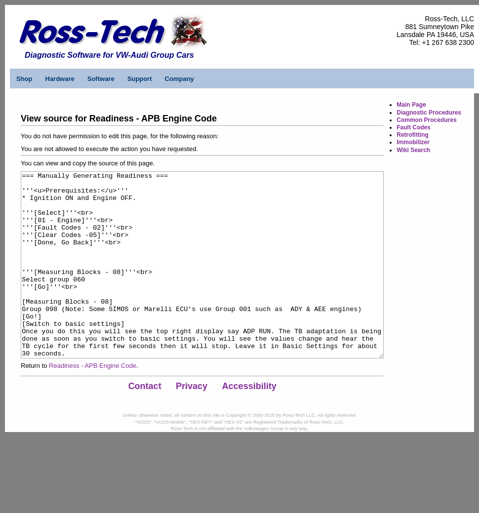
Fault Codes (414, 127)
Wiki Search (413, 150)
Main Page (411, 104)
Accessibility (249, 423)
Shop (24, 78)
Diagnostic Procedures (429, 112)
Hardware (60, 78)
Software (101, 78)
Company (179, 78)
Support (139, 78)
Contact (144, 423)
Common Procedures (426, 120)
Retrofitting (413, 134)
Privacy (191, 423)
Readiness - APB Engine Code (92, 402)
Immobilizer (413, 142)
